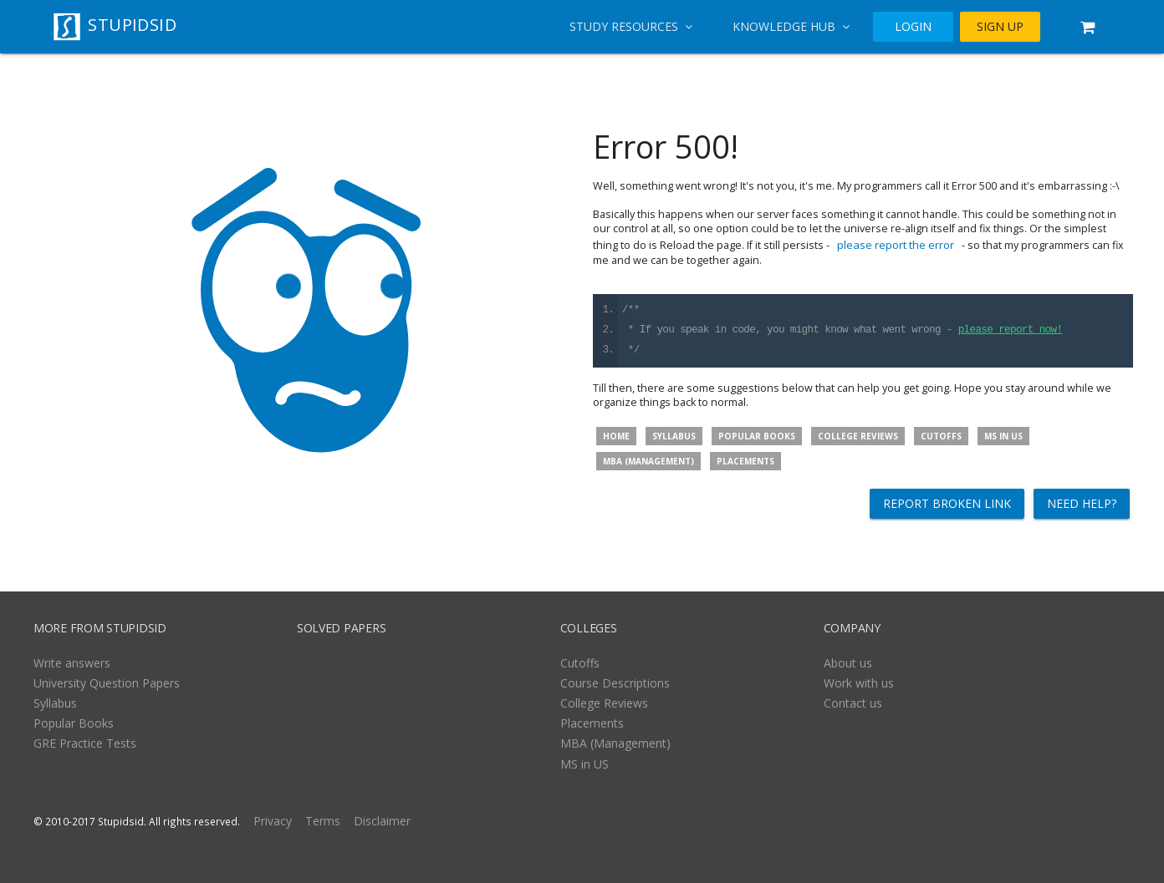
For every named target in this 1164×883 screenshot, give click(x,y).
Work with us (859, 683)
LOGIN (913, 27)
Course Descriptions (615, 683)
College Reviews (858, 436)
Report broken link (947, 503)
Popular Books (756, 436)
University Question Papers (106, 683)
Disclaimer (382, 821)
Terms (322, 821)
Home (616, 436)
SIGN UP (1000, 27)
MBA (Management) (648, 461)
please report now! (1010, 330)
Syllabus (674, 436)
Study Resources (630, 26)
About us (848, 663)
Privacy (272, 821)
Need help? (1081, 503)
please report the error (895, 244)
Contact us (853, 703)
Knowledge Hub (791, 26)
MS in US (1003, 436)
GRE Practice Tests (84, 743)
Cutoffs (941, 436)
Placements (745, 461)
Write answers (71, 663)
